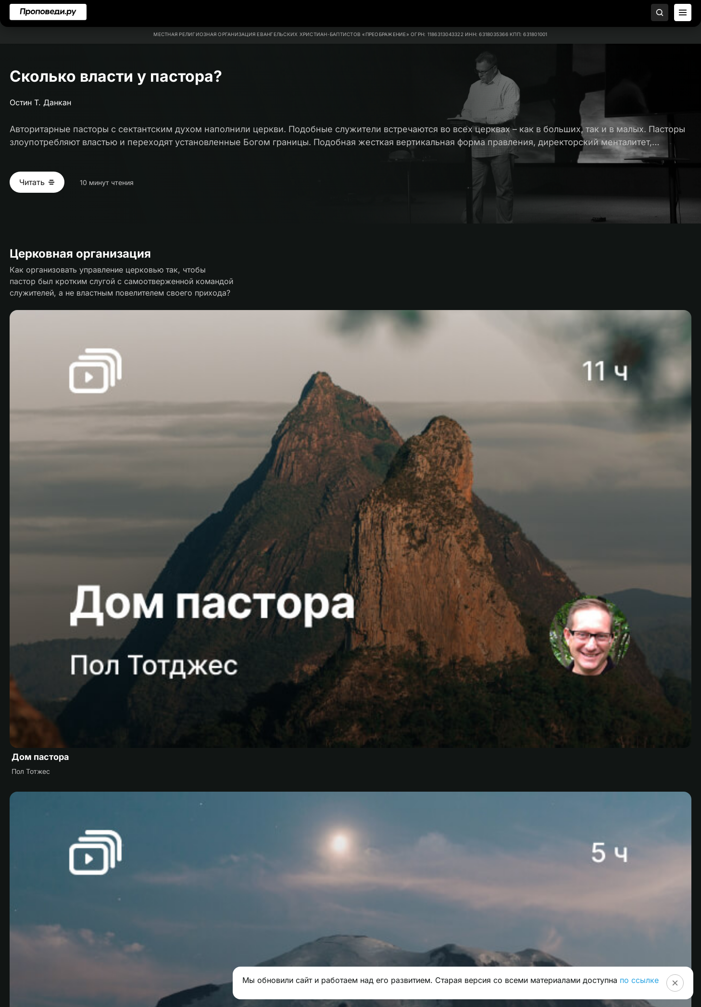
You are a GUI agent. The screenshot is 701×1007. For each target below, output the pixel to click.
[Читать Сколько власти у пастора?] (37, 182)
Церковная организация (80, 254)
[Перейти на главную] (48, 12)
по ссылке (639, 980)
